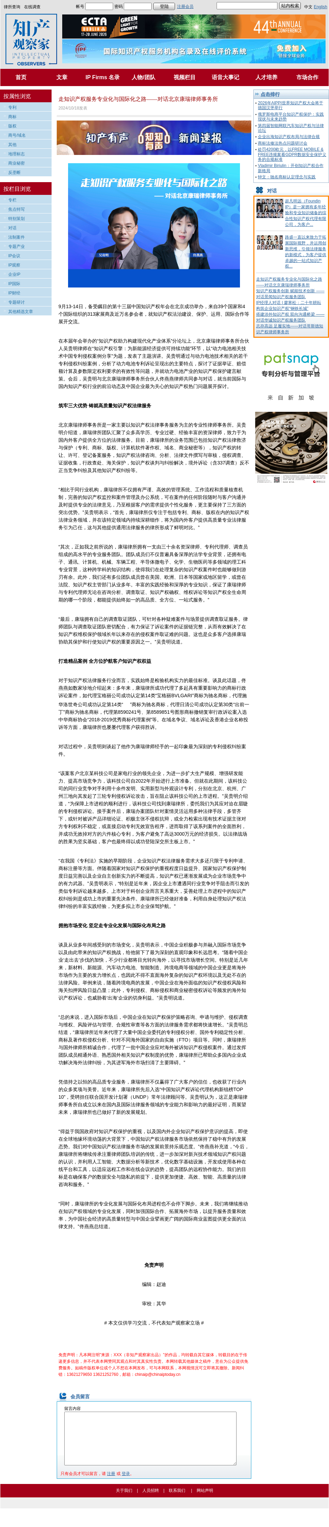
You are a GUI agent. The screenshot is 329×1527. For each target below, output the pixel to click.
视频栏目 (185, 77)
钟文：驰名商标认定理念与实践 (287, 177)
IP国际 (14, 283)
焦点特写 (16, 209)
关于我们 (124, 1500)
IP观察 (14, 265)
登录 (126, 1484)
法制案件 (16, 237)
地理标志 (16, 153)
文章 (61, 77)
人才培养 (266, 77)
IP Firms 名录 (103, 77)
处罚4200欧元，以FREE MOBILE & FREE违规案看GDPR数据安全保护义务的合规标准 (292, 154)
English (320, 6)
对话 (12, 228)
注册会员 (185, 6)
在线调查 (32, 6)
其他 (12, 144)
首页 (20, 77)
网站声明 (205, 1500)
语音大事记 (225, 77)
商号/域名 (17, 135)
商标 (12, 116)
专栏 (12, 200)
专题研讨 (16, 302)
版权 (12, 126)
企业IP (14, 274)
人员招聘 (150, 1500)
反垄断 (14, 172)
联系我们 (177, 1500)
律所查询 (12, 6)
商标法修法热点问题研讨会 (282, 143)
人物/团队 (143, 77)
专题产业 (16, 246)
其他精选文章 (20, 311)
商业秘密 (16, 163)
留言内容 (72, 1408)
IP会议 (14, 255)
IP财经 (14, 293)
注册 (111, 1484)
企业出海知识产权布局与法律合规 (289, 136)
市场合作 (307, 77)
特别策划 (16, 218)
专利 (12, 107)
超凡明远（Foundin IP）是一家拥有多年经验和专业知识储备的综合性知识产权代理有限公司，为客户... (305, 213)
